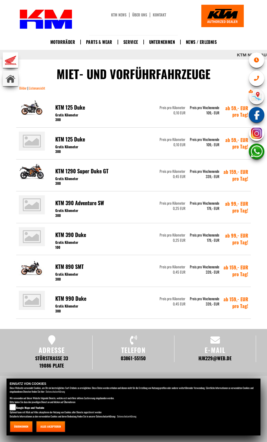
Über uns (139, 15)
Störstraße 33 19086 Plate (51, 362)
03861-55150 (133, 358)
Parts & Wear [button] (99, 42)
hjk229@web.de (215, 358)
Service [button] (130, 42)
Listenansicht (36, 88)
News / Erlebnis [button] (201, 42)
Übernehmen (21, 426)
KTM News (118, 15)
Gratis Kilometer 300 (66, 117)
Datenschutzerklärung (55, 391)
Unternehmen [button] (162, 42)
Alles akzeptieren (50, 426)
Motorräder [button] (62, 42)
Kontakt (159, 15)
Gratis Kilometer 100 (66, 245)
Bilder (23, 88)
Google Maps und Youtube (30, 408)
